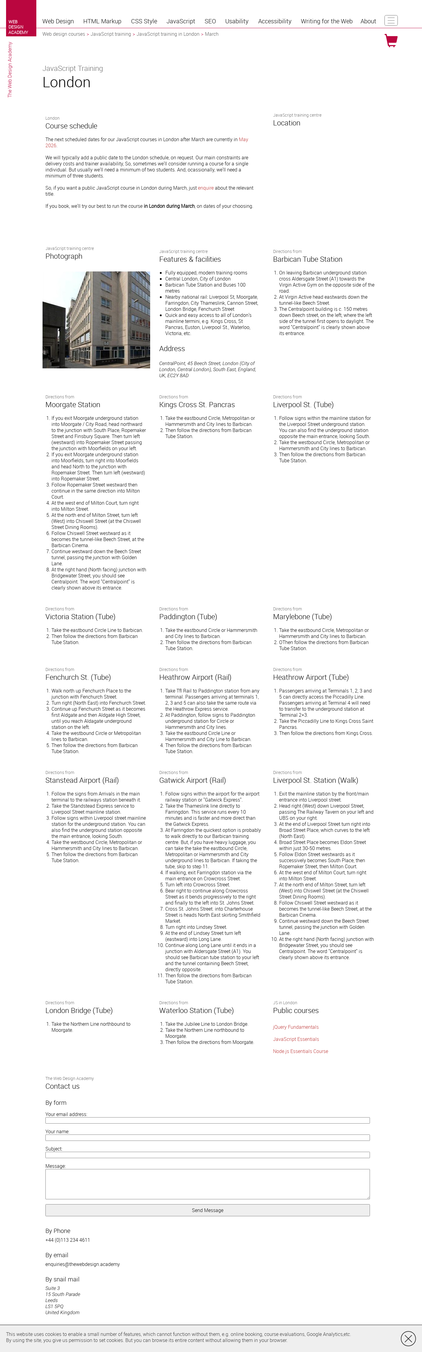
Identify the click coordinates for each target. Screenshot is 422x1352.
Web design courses (63, 34)
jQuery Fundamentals (296, 1027)
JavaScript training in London (168, 34)
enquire (206, 187)
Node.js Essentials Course (300, 1051)
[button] (58, 21)
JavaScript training (111, 34)
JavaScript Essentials (296, 1039)
